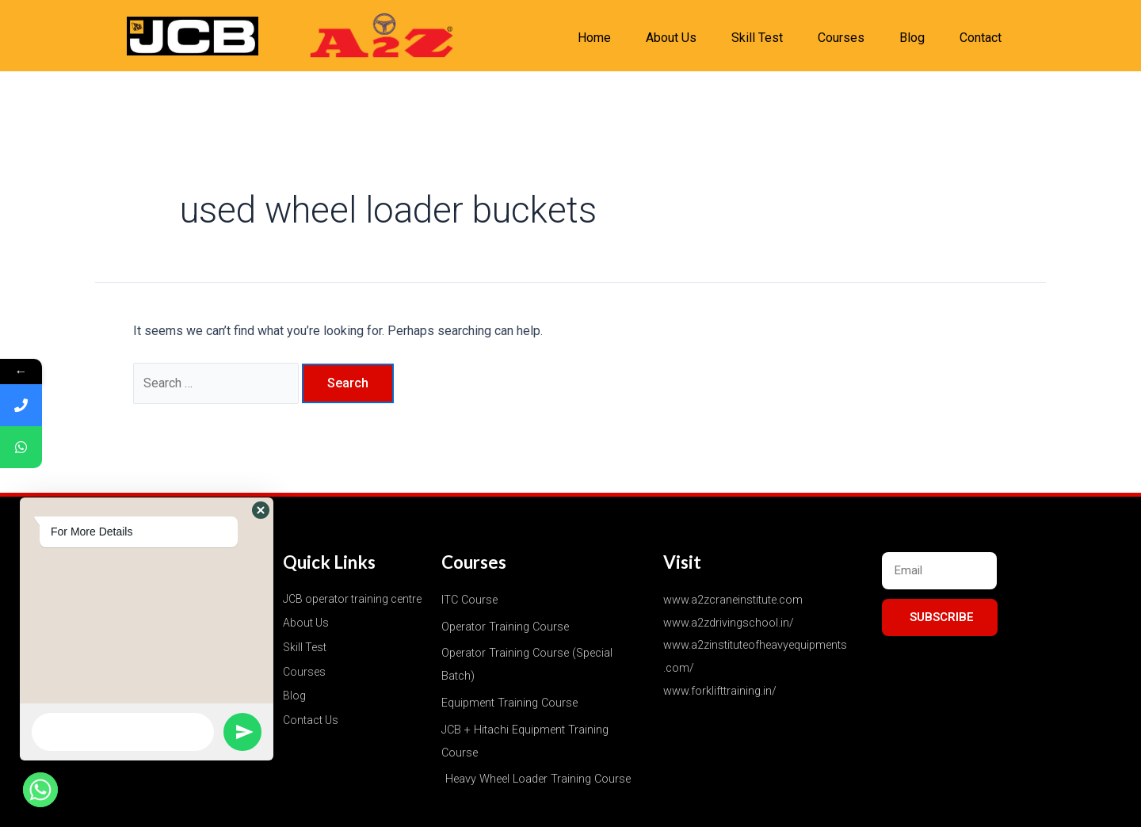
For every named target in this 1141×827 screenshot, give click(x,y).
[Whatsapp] (40, 789)
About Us (671, 37)
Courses (841, 37)
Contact (981, 37)
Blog (912, 37)
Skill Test (757, 37)
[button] (260, 510)
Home (594, 37)
